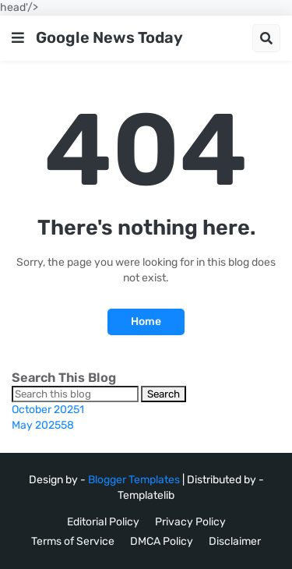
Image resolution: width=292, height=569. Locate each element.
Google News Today (109, 37)
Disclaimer (235, 541)
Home (146, 321)
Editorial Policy (103, 521)
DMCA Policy (161, 541)
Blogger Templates (134, 479)
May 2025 (43, 425)
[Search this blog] (75, 394)
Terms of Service (72, 541)
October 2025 (48, 409)
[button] (18, 38)
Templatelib (146, 495)
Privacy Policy (190, 521)
